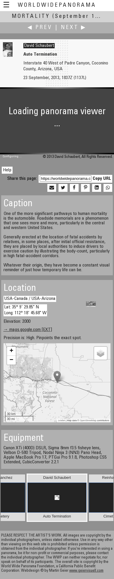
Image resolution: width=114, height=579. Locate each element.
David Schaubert (39, 45)
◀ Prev (39, 27)
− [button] (11, 360)
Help (7, 170)
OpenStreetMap (88, 420)
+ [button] (11, 351)
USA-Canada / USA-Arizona (30, 298)
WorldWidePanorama (57, 5)
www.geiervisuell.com (86, 571)
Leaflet (61, 420)
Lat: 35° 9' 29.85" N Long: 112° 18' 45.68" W (25, 310)
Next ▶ (74, 27)
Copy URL (102, 178)
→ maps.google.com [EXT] (28, 329)
